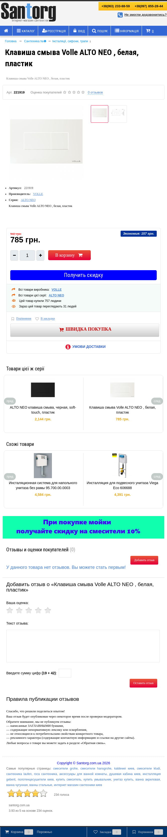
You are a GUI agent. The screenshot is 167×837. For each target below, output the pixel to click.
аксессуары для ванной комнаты (83, 774)
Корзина (28, 832)
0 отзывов (95, 92)
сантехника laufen (19, 774)
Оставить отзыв (143, 683)
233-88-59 (116, 6)
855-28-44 (149, 6)
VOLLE (38, 194)
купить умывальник (97, 779)
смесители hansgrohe (96, 768)
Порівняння (20, 318)
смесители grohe (65, 768)
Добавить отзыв (144, 560)
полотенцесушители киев (36, 779)
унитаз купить (123, 779)
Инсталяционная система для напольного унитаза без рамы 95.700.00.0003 (43, 485)
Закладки (107, 832)
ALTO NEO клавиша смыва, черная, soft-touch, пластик (43, 409)
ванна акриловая (147, 779)
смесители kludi (148, 768)
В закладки (45, 318)
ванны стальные (40, 785)
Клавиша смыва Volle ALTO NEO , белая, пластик (122, 409)
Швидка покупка (85, 329)
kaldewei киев (124, 768)
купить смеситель (68, 779)
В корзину (69, 255)
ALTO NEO (28, 200)
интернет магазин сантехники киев (78, 785)
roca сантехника (45, 774)
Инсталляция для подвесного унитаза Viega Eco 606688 (122, 485)
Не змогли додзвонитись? (141, 14)
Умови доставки (85, 347)
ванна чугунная (17, 785)
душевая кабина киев (124, 774)
